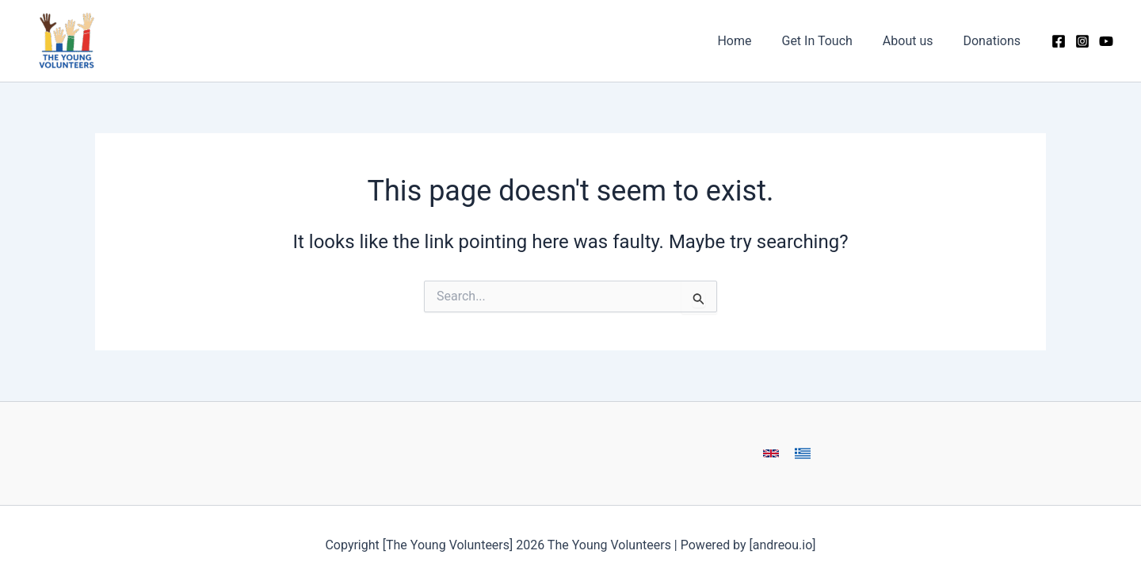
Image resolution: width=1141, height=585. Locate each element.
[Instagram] (1082, 41)
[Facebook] (1058, 41)
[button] (771, 453)
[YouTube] (1106, 41)
